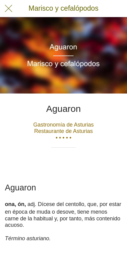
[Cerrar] (8, 8)
